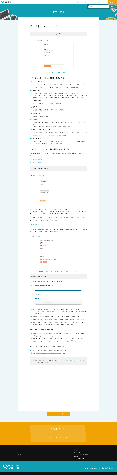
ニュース (105, 2)
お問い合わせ (98, 2)
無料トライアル (77, 440)
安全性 (74, 2)
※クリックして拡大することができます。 (58, 56)
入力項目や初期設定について (39, 159)
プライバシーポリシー (79, 450)
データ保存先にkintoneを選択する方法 (47, 353)
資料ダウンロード (78, 442)
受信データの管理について (38, 162)
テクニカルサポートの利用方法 (81, 446)
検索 (112, 6)
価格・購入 (83, 2)
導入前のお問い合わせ (79, 444)
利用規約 (76, 448)
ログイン (113, 2)
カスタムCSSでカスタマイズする (53, 209)
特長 (70, 2)
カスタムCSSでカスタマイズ (59, 271)
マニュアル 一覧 (58, 414)
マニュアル (90, 2)
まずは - (87, 429)
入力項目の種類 (35, 224)
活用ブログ (48, 440)
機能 (78, 2)
